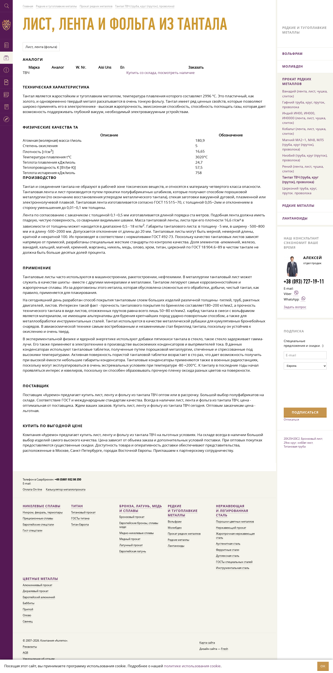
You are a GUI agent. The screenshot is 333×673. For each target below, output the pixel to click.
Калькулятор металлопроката (65, 489)
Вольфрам (175, 521)
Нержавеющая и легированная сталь (232, 511)
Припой (28, 609)
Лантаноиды (176, 546)
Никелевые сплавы (42, 506)
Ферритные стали (227, 550)
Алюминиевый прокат (37, 585)
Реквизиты (30, 647)
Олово (27, 615)
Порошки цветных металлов (235, 521)
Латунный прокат (131, 545)
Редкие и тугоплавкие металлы (183, 511)
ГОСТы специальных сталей (234, 562)
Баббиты (28, 603)
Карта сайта (207, 643)
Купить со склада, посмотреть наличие (160, 72)
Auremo (6, 25)
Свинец (27, 621)
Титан (77, 506)
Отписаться (291, 419)
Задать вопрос (295, 307)
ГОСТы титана (80, 518)
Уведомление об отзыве (39, 659)
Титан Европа (80, 524)
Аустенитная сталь (228, 543)
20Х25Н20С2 (292, 439)
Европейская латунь (132, 551)
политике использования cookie (192, 665)
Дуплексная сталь (227, 556)
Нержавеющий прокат (231, 528)
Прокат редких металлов (184, 534)
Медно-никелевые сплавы (136, 533)
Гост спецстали (32, 530)
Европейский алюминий (39, 597)
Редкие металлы (178, 540)
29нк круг (290, 443)
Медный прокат (129, 539)
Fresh (224, 649)
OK (323, 666)
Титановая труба (295, 446)
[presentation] (301, 388)
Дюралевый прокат (35, 591)
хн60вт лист (305, 443)
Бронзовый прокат (131, 517)
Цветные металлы (40, 579)
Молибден (175, 528)
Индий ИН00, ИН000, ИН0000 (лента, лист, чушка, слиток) (304, 118)
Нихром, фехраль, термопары (43, 512)
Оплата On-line (32, 489)
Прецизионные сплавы (38, 518)
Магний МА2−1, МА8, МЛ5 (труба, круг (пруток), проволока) (303, 144)
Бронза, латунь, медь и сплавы (140, 508)
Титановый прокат (83, 512)
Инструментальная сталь (232, 568)
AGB (25, 653)
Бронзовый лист (311, 439)
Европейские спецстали (38, 524)
